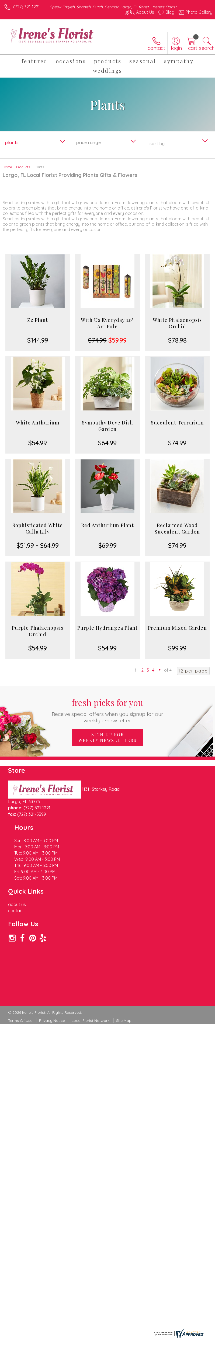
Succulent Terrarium (177, 422)
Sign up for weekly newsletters (107, 737)
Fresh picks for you (108, 710)
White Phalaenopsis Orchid (177, 323)
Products (23, 167)
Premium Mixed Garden (177, 628)
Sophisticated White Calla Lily (37, 528)
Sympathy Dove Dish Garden (107, 425)
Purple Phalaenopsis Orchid (37, 631)
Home (7, 167)
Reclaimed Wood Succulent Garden (177, 528)
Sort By (157, 143)
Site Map (123, 956)
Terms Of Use (20, 956)
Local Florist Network (90, 956)
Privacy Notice (52, 956)
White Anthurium (37, 422)
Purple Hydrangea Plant (107, 628)
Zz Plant (37, 320)
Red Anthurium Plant (107, 525)
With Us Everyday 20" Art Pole (107, 323)
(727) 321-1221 (26, 6)
